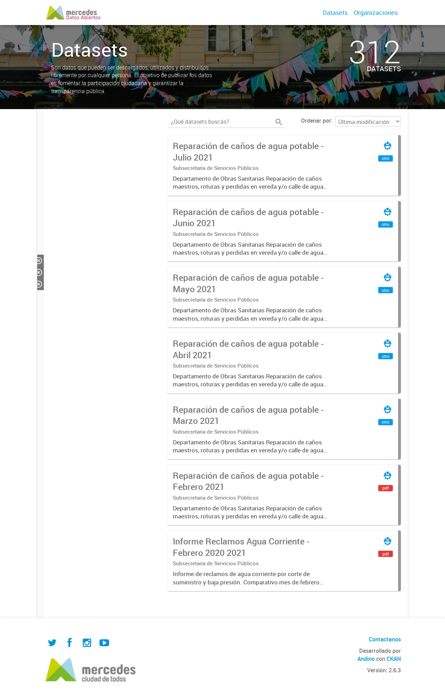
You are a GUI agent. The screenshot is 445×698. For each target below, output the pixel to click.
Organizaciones (376, 12)
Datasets (335, 12)
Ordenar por (316, 120)
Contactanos (385, 639)
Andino (366, 659)
